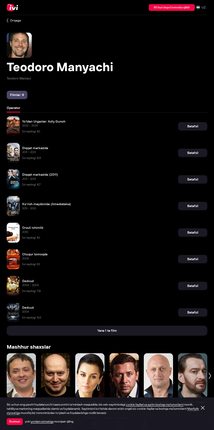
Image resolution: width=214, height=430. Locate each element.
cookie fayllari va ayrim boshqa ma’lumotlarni (154, 404)
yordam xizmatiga (42, 421)
